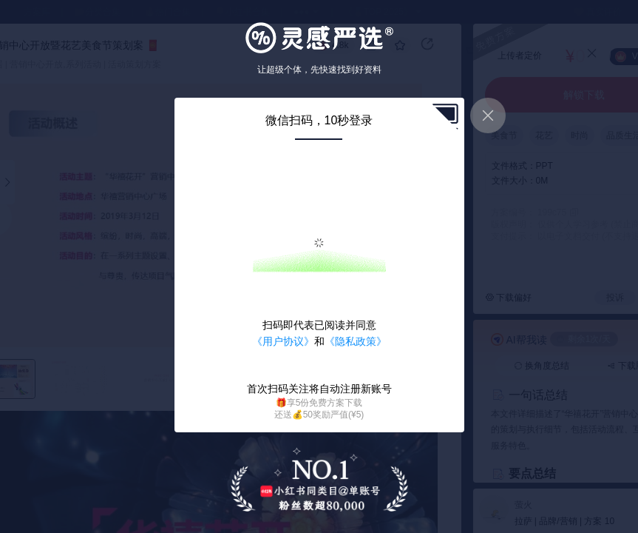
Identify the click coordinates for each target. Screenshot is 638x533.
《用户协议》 (283, 341)
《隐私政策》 (356, 341)
